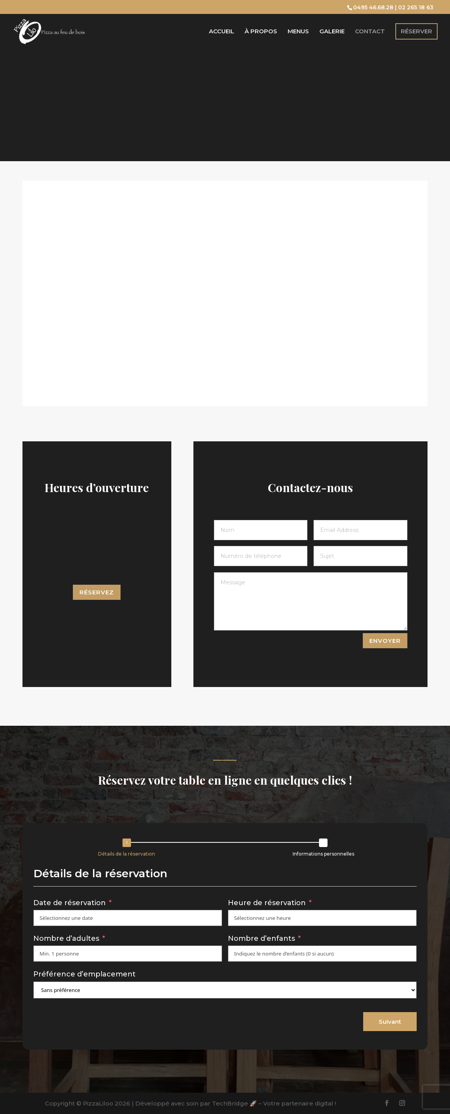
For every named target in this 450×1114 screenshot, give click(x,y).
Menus (298, 32)
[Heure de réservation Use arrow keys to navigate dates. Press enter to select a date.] (322, 918)
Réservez (96, 592)
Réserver (416, 31)
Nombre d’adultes (66, 938)
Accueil (221, 32)
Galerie (332, 32)
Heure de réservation (268, 903)
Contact (370, 32)
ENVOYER (385, 640)
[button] (128, 849)
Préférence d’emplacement (84, 974)
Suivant (390, 1021)
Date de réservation (69, 903)
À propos (261, 32)
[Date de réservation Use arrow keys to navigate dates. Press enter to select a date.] (127, 918)
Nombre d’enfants (261, 938)
